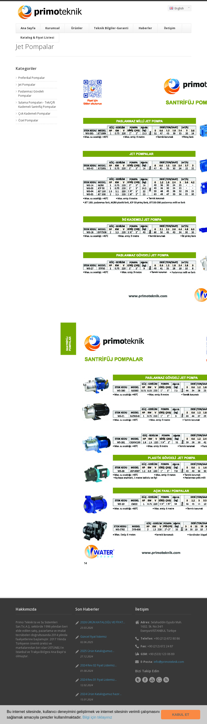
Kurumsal (52, 28)
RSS (166, 680)
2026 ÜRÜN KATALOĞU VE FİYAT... (102, 622)
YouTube (152, 680)
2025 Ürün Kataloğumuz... (97, 651)
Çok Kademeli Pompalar (34, 114)
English (179, 8)
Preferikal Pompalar (31, 78)
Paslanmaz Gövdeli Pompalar (31, 93)
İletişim (169, 28)
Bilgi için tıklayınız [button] (97, 717)
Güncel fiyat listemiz (93, 637)
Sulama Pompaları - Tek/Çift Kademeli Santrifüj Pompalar (37, 104)
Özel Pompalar (28, 120)
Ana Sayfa (28, 28)
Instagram (159, 680)
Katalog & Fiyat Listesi (37, 38)
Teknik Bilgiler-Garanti (111, 28)
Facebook (145, 680)
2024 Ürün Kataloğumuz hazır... (101, 694)
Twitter (138, 680)
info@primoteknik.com (169, 662)
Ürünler (77, 28)
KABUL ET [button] (180, 714)
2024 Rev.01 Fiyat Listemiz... (98, 680)
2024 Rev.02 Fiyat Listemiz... (98, 665)
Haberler (145, 28)
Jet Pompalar (26, 85)
